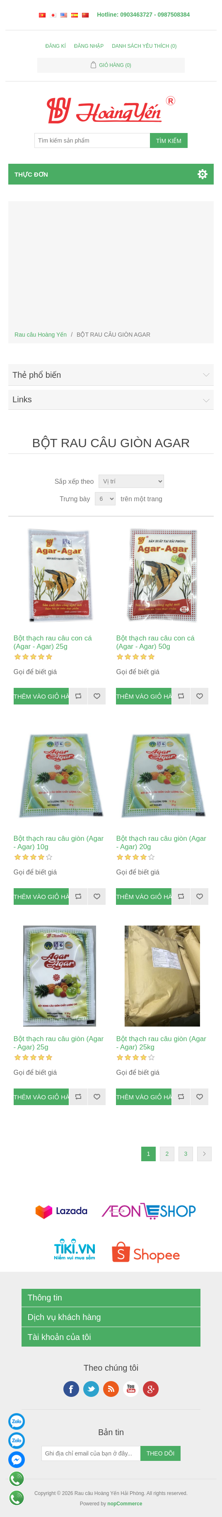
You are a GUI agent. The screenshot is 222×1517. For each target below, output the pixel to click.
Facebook (71, 1389)
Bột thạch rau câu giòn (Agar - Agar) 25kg (161, 1043)
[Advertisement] (111, 265)
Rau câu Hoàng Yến (40, 334)
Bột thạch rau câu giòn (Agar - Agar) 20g (161, 843)
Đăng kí (56, 46)
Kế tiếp (204, 1154)
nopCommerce (124, 1504)
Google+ (151, 1389)
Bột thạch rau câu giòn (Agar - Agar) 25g (59, 1043)
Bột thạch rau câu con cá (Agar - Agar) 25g (53, 642)
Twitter (91, 1389)
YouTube (131, 1389)
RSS (111, 1389)
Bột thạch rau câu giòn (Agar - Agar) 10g (59, 843)
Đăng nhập (89, 46)
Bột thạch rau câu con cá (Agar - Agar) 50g (155, 642)
